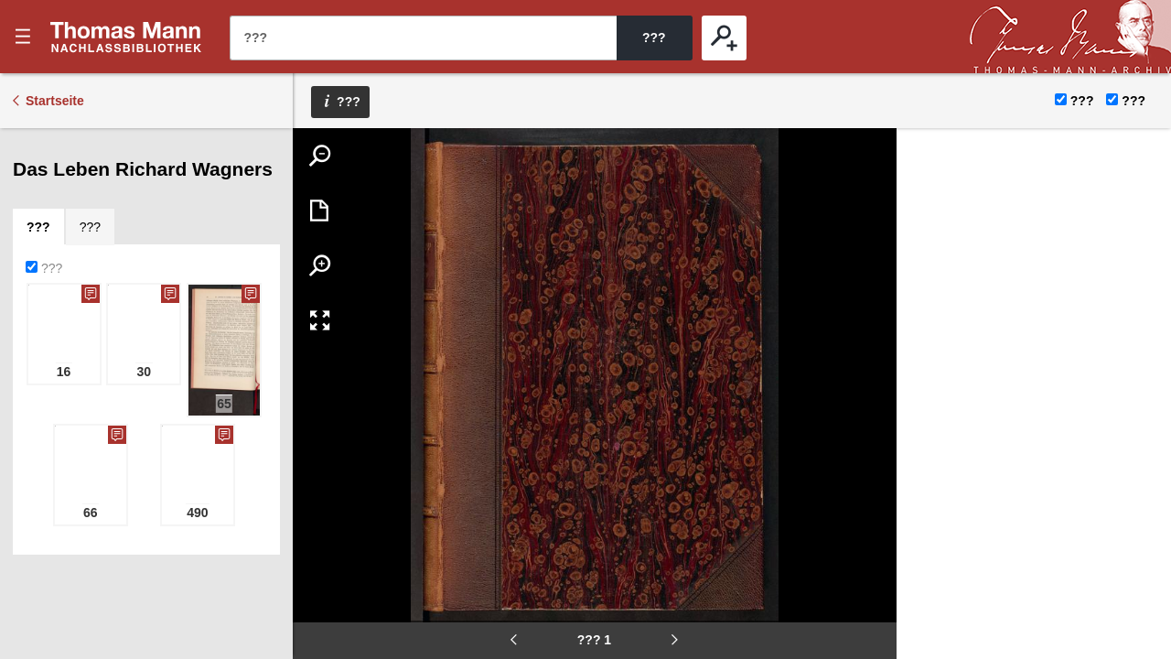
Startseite (55, 100)
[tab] (38, 227)
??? (126, 36)
